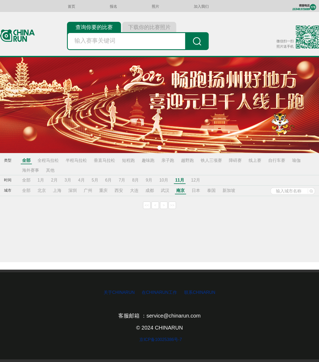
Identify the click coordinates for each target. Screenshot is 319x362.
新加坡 (229, 190)
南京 (180, 190)
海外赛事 (30, 170)
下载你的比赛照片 (149, 27)
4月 (81, 180)
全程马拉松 (48, 160)
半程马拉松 (76, 160)
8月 (135, 180)
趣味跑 (148, 160)
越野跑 (187, 160)
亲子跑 (167, 160)
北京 (41, 190)
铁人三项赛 (211, 160)
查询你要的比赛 (94, 27)
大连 (134, 190)
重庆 (103, 190)
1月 (40, 180)
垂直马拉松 (104, 160)
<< (147, 205)
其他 (50, 170)
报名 (113, 7)
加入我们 (201, 7)
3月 (68, 180)
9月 (149, 180)
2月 (54, 180)
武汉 (165, 190)
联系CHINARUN (199, 292)
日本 (196, 190)
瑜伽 (296, 160)
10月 (163, 180)
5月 (95, 180)
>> (172, 205)
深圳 (72, 190)
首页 (71, 7)
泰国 (211, 190)
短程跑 (128, 160)
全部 (26, 160)
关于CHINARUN (120, 292)
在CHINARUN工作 (159, 292)
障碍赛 (235, 160)
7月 (122, 180)
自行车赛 (276, 160)
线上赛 (255, 160)
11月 (179, 180)
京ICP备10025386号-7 (159, 339)
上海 (57, 190)
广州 (88, 190)
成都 (149, 190)
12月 (195, 180)
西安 (119, 190)
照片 (155, 7)
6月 (108, 180)
